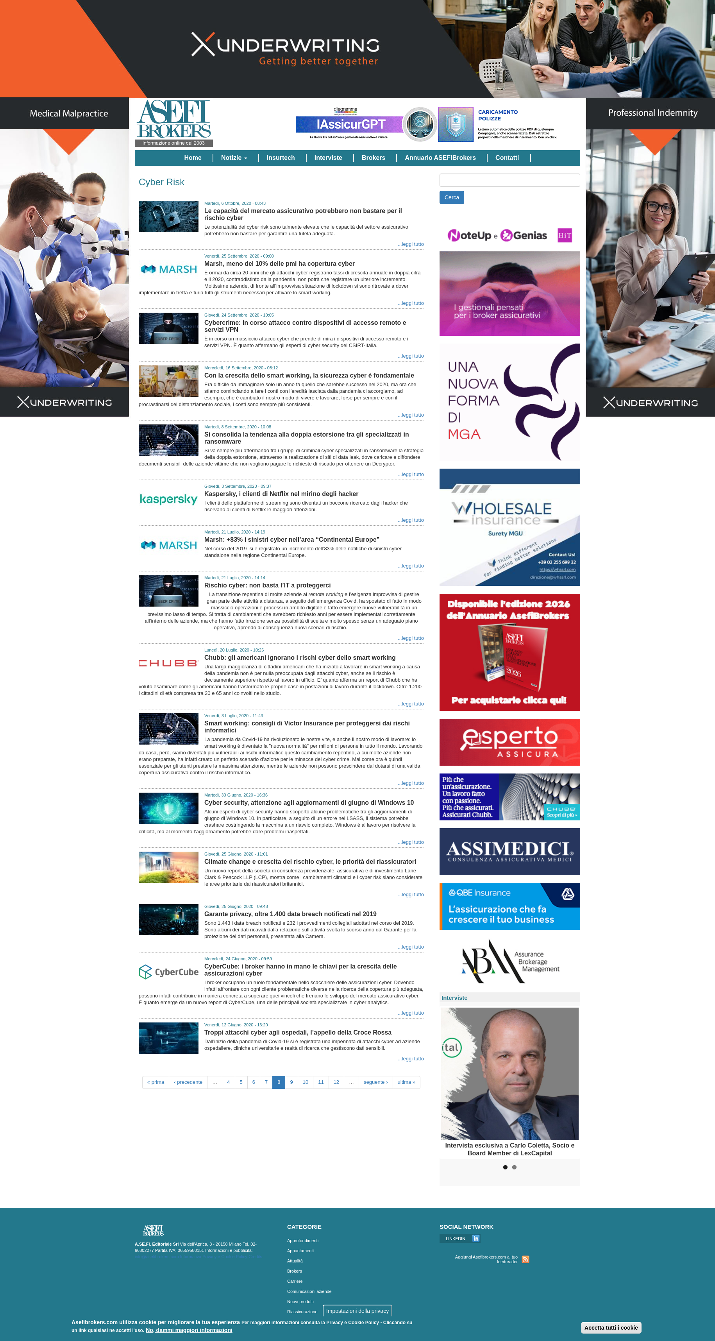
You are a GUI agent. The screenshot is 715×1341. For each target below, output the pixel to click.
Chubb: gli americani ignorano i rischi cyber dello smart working (300, 657)
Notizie (234, 157)
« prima (155, 1082)
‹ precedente (188, 1082)
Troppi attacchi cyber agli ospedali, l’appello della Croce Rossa (297, 1032)
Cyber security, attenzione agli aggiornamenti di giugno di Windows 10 (309, 802)
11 (321, 1082)
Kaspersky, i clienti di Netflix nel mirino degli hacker (281, 494)
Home (192, 157)
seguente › (376, 1082)
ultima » (407, 1082)
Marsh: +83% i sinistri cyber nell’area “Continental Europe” (292, 539)
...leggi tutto (411, 244)
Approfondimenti (302, 1240)
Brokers (373, 157)
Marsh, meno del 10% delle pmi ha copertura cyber (279, 263)
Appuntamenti (300, 1250)
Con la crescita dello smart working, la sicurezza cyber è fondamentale (309, 375)
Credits (255, 1256)
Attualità (295, 1261)
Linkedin (460, 1238)
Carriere (295, 1281)
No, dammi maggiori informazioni (189, 1330)
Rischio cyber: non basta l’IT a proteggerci (267, 585)
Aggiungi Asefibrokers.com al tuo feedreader (486, 1259)
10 (305, 1082)
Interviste (328, 157)
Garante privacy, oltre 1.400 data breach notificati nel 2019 (290, 914)
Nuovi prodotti (300, 1301)
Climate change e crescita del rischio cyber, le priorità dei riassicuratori (310, 861)
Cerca (452, 197)
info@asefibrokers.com (157, 1256)
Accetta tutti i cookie (611, 1328)
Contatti (507, 157)
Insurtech (281, 157)
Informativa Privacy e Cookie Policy (213, 1256)
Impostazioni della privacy (357, 1311)
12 (336, 1082)
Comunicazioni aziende (309, 1291)
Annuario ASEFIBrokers (440, 157)
